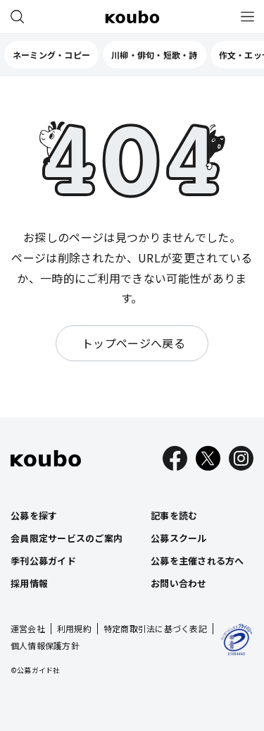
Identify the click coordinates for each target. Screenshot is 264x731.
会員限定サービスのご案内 (66, 538)
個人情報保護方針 (45, 645)
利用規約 (74, 628)
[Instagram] (241, 458)
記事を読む (174, 515)
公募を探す (34, 515)
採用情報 (29, 583)
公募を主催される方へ (197, 560)
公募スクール (179, 538)
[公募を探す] (17, 16)
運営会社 (28, 628)
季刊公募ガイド (43, 560)
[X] (208, 458)
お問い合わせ (179, 583)
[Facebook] (175, 458)
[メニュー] (247, 16)
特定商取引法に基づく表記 (155, 628)
